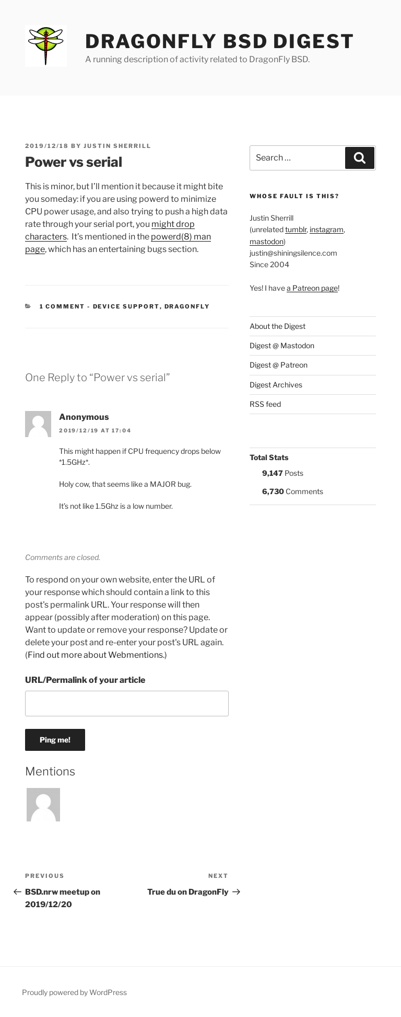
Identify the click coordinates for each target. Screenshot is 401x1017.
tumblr (295, 229)
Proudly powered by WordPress (74, 992)
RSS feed (265, 403)
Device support (126, 306)
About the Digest (277, 326)
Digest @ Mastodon (282, 345)
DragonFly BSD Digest (220, 41)
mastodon (267, 241)
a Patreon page (312, 287)
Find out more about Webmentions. (96, 655)
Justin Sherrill (117, 146)
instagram (327, 229)
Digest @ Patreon (279, 364)
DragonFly (187, 306)
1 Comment (63, 306)
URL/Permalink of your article (85, 680)
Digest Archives (276, 384)
